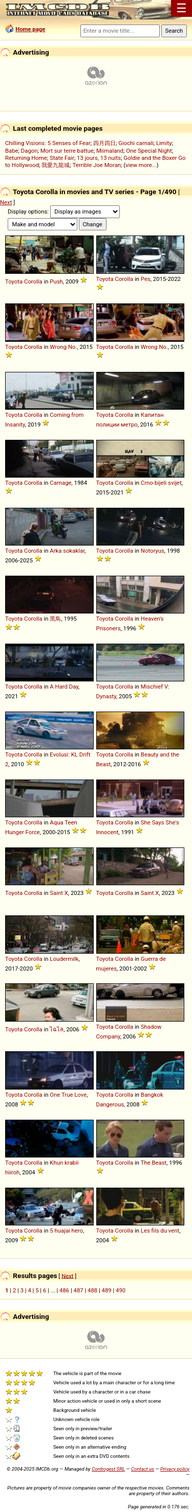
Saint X (59, 892)
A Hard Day (64, 686)
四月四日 (104, 143)
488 (92, 1290)
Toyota (14, 281)
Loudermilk (64, 958)
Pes (146, 278)
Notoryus (152, 550)
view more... (141, 165)
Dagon (29, 150)
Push (56, 281)
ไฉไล (56, 1029)
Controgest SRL (108, 1469)
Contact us (142, 1469)
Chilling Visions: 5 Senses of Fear (48, 143)
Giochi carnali (136, 143)
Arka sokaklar (67, 550)
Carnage (60, 482)
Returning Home (26, 157)
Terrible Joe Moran (97, 165)
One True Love (68, 1094)
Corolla (33, 281)
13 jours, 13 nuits (99, 157)
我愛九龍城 (55, 165)
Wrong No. (63, 346)
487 (78, 1290)
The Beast (154, 1162)
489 (107, 1290)
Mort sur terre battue (67, 150)
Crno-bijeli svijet (161, 482)
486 (64, 1290)
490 (120, 1290)
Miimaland (109, 150)
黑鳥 (55, 618)
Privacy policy (174, 1469)
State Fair (62, 157)
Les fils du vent (160, 1230)
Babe (11, 150)
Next (6, 202)
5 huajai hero (66, 1230)
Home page (30, 29)
